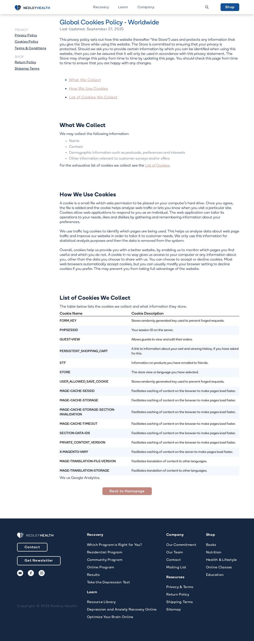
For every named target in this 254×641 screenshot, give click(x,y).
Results (93, 575)
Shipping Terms (27, 69)
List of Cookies (157, 166)
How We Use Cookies (88, 89)
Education (215, 575)
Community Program (105, 560)
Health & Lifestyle (221, 560)
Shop (230, 7)
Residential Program (104, 552)
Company (146, 7)
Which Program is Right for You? (114, 545)
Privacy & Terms (179, 587)
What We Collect (85, 80)
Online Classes (219, 567)
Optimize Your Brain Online (110, 617)
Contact (32, 547)
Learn (123, 7)
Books (211, 545)
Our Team (174, 552)
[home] (38, 8)
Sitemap (173, 609)
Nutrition (213, 552)
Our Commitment (181, 545)
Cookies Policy (26, 42)
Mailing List (176, 567)
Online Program (100, 567)
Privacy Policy (26, 35)
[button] (100, 7)
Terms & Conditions (30, 48)
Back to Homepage (127, 491)
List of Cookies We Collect (93, 97)
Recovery (101, 7)
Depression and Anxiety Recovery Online (122, 609)
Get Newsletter (39, 561)
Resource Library (101, 602)
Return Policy (25, 62)
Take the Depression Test (108, 582)
